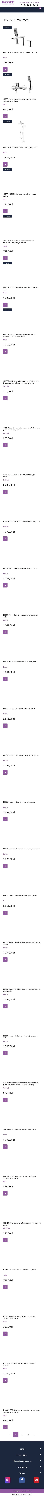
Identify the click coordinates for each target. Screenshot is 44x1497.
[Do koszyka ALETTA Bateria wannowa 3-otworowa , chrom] (5, 69)
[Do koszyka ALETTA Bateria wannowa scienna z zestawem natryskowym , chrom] (5, 116)
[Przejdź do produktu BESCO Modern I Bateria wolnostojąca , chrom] (22, 787)
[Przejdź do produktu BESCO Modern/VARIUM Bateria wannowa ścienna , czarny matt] (22, 974)
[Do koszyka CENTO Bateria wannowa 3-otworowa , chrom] (5, 1146)
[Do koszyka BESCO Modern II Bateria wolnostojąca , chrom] (5, 913)
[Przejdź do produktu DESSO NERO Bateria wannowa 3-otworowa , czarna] (22, 1348)
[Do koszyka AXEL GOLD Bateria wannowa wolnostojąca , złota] (5, 538)
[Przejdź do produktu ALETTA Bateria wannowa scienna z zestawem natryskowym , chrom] (22, 84)
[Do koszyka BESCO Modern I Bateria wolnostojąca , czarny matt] (5, 866)
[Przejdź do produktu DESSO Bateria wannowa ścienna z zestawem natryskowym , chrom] (22, 1301)
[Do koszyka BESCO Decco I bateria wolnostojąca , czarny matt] (5, 772)
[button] (6, 10)
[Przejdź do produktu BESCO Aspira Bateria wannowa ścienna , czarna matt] (22, 599)
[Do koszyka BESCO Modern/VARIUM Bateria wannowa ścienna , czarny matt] (5, 1006)
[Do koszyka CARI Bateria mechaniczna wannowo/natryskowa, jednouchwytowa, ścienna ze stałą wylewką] (5, 1100)
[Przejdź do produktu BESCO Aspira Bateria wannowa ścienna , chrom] (22, 553)
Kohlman (6, 480)
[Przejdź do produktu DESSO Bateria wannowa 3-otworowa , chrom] (22, 1254)
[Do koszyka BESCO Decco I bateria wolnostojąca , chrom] (5, 726)
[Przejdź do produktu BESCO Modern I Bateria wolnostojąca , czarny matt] (22, 833)
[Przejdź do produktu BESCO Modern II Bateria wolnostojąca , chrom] (22, 880)
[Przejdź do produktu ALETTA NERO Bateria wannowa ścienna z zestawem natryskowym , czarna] (22, 225)
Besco (5, 573)
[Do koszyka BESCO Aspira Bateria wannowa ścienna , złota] (5, 679)
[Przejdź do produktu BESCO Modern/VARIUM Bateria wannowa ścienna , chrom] (22, 927)
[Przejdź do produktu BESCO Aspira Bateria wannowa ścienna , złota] (22, 646)
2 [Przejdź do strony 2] (22, 1435)
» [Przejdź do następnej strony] (34, 1435)
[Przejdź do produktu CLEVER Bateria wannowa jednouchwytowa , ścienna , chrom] (22, 1207)
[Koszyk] (38, 9)
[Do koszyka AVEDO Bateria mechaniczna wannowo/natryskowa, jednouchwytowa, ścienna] (5, 445)
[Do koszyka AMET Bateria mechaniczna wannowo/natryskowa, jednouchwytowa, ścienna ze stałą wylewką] (5, 398)
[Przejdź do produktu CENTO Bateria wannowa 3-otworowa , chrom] (22, 1114)
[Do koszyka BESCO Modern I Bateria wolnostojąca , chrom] (5, 819)
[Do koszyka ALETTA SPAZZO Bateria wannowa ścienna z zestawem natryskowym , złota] (5, 351)
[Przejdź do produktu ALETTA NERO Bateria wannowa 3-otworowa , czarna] (22, 178)
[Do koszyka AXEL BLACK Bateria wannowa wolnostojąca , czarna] (5, 492)
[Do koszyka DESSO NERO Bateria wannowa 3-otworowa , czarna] (5, 1380)
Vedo (5, 57)
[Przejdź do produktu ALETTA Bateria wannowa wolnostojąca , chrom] (22, 131)
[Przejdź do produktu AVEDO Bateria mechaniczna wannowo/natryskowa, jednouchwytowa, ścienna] (22, 412)
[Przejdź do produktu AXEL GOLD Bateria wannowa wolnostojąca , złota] (22, 506)
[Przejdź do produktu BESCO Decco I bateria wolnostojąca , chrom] (22, 693)
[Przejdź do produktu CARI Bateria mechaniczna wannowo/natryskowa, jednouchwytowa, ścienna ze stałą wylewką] (22, 1067)
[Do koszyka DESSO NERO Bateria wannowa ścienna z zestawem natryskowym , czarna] (5, 1427)
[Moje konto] (28, 10)
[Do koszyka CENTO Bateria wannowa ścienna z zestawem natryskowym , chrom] (5, 1193)
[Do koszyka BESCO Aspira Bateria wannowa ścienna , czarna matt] (5, 632)
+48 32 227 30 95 (29, 4)
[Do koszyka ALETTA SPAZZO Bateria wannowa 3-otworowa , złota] (5, 305)
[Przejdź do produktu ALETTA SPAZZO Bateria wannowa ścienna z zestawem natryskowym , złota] (22, 319)
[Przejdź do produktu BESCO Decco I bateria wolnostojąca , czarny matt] (22, 740)
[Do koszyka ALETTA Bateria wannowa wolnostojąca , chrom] (5, 164)
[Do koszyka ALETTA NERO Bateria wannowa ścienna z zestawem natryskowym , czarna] (5, 258)
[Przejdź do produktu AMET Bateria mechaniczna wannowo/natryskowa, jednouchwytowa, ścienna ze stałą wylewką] (22, 366)
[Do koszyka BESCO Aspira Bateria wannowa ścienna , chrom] (5, 585)
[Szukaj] (17, 10)
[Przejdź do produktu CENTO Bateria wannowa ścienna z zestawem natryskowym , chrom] (22, 1161)
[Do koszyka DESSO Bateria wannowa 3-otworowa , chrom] (5, 1287)
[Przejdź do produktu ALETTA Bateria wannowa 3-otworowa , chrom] (22, 37)
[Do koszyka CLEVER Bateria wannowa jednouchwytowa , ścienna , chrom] (5, 1240)
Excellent (6, 1228)
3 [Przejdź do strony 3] (28, 1435)
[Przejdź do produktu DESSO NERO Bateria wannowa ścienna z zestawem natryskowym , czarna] (22, 1395)
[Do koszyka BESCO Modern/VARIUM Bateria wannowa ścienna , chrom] (5, 959)
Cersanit (6, 386)
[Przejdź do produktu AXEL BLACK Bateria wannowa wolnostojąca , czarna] (22, 459)
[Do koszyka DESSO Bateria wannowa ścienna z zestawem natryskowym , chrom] (5, 1334)
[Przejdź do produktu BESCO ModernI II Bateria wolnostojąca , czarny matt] (22, 1020)
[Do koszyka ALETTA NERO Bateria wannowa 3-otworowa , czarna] (5, 211)
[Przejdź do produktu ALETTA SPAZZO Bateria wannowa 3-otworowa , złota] (22, 272)
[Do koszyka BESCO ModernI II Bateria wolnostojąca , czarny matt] (5, 1053)
